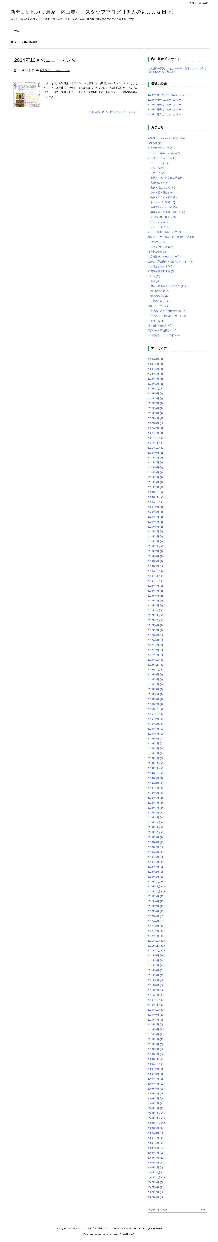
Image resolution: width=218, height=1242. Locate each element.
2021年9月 (155, 452)
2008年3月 (156, 1157)
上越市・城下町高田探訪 (166, 177)
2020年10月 (156, 502)
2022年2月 (155, 428)
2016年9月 (155, 674)
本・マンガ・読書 (162, 202)
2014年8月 (156, 783)
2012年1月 (156, 935)
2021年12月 (156, 437)
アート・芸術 (160, 162)
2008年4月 (156, 1152)
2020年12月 (156, 492)
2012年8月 (156, 901)
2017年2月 (155, 649)
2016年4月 (155, 694)
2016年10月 (156, 669)
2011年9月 (156, 955)
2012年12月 (156, 881)
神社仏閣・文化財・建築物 (167, 212)
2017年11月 (156, 615)
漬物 (154, 281)
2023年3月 (155, 378)
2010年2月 (155, 1049)
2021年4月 (155, 477)
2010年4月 (156, 1039)
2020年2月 (155, 541)
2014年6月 (156, 792)
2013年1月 (156, 876)
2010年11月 (156, 1004)
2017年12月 (156, 610)
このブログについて (160, 148)
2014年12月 (156, 763)
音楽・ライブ (160, 227)
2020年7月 (155, 516)
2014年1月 (156, 817)
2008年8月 (155, 1133)
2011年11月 (157, 945)
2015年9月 (156, 718)
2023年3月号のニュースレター (165, 109)
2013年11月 (156, 827)
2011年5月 (156, 975)
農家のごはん (160, 300)
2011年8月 (156, 960)
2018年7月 (155, 590)
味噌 (155, 276)
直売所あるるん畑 (160, 266)
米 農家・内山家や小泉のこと (167, 286)
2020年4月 (155, 531)
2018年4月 (155, 600)
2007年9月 (155, 1182)
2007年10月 (157, 1177)
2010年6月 (156, 1029)
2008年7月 (156, 1138)
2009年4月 (156, 1093)
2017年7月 (155, 630)
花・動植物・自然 (163, 217)
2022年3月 (155, 423)
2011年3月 (155, 985)
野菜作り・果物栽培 (162, 330)
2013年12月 (156, 822)
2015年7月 (156, 728)
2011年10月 (157, 950)
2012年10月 (157, 891)
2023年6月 (155, 364)
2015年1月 (155, 758)
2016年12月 (156, 659)
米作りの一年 (158, 305)
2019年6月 (155, 556)
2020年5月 (155, 526)
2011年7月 (156, 965)
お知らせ (155, 143)
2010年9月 (156, 1014)
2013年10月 (156, 832)
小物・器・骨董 (161, 192)
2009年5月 (156, 1088)
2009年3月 (156, 1098)
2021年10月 (156, 447)
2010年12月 (156, 999)
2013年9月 (155, 837)
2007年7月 (155, 1192)
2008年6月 (156, 1142)
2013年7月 (155, 847)
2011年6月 (156, 970)
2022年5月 (155, 413)
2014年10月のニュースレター (47, 60)
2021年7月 (155, 462)
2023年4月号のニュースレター (165, 104)
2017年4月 (155, 645)
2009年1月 (156, 1108)
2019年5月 (155, 561)
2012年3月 (156, 926)
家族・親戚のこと (162, 187)
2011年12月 (157, 940)
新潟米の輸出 (157, 251)
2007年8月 (156, 1187)
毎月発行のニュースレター (55, 70)
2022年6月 (155, 408)
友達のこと (159, 182)
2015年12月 (156, 709)
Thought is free (127, 1234)
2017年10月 (156, 620)
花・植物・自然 (159, 325)
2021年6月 (155, 467)
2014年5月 (156, 797)
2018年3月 (155, 605)
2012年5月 (156, 916)
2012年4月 (156, 921)
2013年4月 (156, 861)
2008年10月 (157, 1123)
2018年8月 (155, 585)
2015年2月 (156, 753)
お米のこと (158, 241)
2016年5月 (155, 689)
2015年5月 (156, 738)
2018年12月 (156, 571)
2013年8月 (156, 842)
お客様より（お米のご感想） (166, 138)
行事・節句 (159, 222)
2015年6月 (156, 733)
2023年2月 (155, 383)
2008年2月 (156, 1162)
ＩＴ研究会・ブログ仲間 (164, 335)
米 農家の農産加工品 (162, 271)
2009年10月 (156, 1064)
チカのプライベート (162, 158)
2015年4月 (156, 743)
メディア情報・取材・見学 (165, 231)
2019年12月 (156, 546)
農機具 (157, 320)
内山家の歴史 (159, 291)
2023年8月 (155, 359)
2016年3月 (155, 699)
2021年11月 (156, 442)
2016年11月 (156, 664)
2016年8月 (155, 679)
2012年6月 (156, 911)
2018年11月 (156, 576)
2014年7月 (156, 788)
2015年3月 (156, 748)
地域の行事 (159, 296)
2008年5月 (156, 1147)
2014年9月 (155, 778)
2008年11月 (157, 1118)
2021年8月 (155, 457)
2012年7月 (156, 906)
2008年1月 (155, 1167)
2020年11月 (156, 497)
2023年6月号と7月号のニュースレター (169, 94)
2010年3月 (155, 1044)
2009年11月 (156, 1059)
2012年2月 (156, 930)
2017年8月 (155, 625)
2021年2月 (155, 487)
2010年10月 (156, 1009)
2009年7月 (155, 1078)
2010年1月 (155, 1054)
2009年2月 (156, 1103)
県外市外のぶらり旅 (164, 207)
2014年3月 (156, 807)
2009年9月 (155, 1069)
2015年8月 (156, 723)
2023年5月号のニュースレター (165, 99)
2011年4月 (155, 980)
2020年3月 (155, 536)
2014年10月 (156, 773)
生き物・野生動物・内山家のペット (171, 261)
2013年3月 (155, 866)
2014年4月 (156, 802)
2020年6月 (155, 521)
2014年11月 (156, 768)
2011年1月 (156, 995)
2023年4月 (155, 373)
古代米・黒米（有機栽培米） (169, 310)
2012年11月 (157, 886)
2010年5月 (156, 1034)
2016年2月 (155, 704)
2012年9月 (156, 896)
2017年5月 (155, 640)
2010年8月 (155, 1019)
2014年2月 (156, 812)
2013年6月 (156, 852)
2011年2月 (155, 990)
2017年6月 (155, 635)
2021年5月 (155, 472)
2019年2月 (155, 566)
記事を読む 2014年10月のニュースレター (113, 111)
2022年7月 (155, 403)
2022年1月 (155, 433)
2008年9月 (156, 1128)
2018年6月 (155, 595)
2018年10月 (156, 580)
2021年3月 (155, 482)
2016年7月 (155, 684)
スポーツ (157, 172)
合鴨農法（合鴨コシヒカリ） (169, 315)
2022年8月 (155, 398)
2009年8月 (155, 1073)
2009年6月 (156, 1083)
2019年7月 (155, 551)
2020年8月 (155, 511)
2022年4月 (155, 418)
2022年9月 (155, 393)
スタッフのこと (161, 246)
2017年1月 (155, 654)
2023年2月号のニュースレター (165, 114)
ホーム (17, 42)
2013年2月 (155, 871)
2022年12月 (156, 388)
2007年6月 (155, 1197)
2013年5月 (155, 857)
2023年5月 (155, 368)
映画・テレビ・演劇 (164, 197)
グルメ (157, 167)
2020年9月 (155, 506)
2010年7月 (155, 1024)
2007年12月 (156, 1172)
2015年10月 (156, 714)
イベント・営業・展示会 (164, 153)
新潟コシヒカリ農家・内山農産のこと (171, 236)
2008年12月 (156, 1113)
